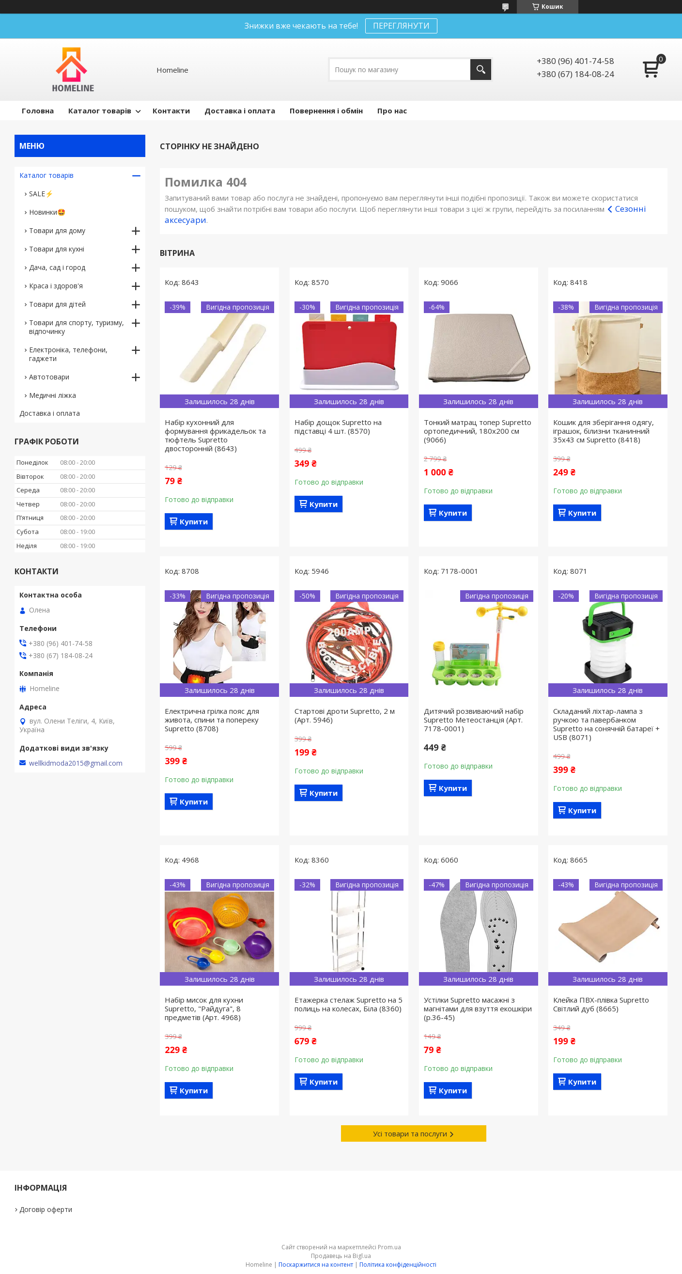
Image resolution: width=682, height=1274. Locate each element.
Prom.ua (389, 1247)
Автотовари (49, 376)
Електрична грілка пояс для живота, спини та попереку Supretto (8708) (212, 720)
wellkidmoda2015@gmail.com (76, 763)
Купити (194, 521)
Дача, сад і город (57, 267)
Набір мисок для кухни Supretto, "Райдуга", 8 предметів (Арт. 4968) (204, 1008)
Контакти (171, 110)
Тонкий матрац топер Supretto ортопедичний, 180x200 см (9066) (477, 431)
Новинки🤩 (47, 212)
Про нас (392, 110)
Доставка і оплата (239, 110)
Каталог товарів (99, 110)
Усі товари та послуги (410, 1133)
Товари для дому (57, 230)
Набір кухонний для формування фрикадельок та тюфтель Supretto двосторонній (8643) (215, 435)
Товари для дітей (57, 304)
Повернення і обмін (326, 110)
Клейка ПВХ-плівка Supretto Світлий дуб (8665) (601, 1004)
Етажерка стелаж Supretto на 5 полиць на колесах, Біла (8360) (348, 1004)
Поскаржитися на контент (316, 1264)
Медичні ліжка (52, 395)
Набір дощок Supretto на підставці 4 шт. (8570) (338, 426)
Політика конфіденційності (397, 1264)
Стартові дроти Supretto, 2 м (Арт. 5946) (344, 715)
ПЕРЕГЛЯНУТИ (401, 25)
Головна (38, 110)
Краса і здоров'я (56, 285)
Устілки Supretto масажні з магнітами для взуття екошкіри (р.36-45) (478, 1008)
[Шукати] (480, 69)
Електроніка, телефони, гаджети (68, 354)
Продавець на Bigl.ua (341, 1256)
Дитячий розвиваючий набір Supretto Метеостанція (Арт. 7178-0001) (474, 720)
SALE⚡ (41, 193)
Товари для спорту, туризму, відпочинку (76, 327)
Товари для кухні (56, 248)
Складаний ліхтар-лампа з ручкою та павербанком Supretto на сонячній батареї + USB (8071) (606, 724)
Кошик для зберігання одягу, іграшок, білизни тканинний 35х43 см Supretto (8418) (603, 431)
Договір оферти (45, 1209)
